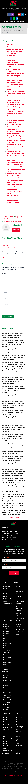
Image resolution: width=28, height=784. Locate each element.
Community (6, 713)
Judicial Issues (5, 733)
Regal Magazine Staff (19, 741)
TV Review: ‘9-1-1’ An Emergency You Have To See (15, 147)
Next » (18, 517)
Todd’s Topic (7, 604)
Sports (16, 582)
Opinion (4, 582)
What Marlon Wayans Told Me (11, 491)
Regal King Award (6, 747)
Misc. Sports (19, 608)
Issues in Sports (18, 605)
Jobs (4, 683)
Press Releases (18, 730)
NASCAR (18, 611)
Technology (7, 695)
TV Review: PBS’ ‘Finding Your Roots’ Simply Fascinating (15, 107)
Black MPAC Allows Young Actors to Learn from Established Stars (16, 100)
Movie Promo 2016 (20, 718)
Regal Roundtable (7, 661)
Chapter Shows (9, 221)
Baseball (18, 586)
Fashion (18, 624)
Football (18, 596)
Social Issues (7, 751)
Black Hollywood (6, 625)
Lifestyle (17, 620)
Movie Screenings (19, 726)
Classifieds (14, 779)
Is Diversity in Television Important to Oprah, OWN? (15, 76)
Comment (5, 273)
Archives (17, 753)
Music (5, 655)
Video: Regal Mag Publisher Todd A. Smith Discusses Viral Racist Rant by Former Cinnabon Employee (13, 335)
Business (5, 672)
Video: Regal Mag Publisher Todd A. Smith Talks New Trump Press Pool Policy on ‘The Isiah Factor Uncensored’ (14, 465)
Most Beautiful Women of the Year (6, 649)
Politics (5, 593)
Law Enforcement (7, 738)
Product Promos (18, 735)
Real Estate (7, 692)
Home (4, 30)
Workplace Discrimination (8, 699)
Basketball (19, 589)
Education (6, 724)
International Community (7, 728)
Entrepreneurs (7, 680)
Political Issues (5, 718)
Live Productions (7, 642)
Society (5, 601)
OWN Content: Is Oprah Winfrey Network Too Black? (15, 87)
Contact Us (20, 775)
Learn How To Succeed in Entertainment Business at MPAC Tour (15, 120)
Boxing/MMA (20, 591)
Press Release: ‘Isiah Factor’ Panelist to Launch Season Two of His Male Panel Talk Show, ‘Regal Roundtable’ (16, 178)
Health (18, 627)
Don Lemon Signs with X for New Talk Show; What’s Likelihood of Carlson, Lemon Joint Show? (15, 189)
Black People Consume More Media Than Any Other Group (15, 51)
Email (6, 565)
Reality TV (10, 58)
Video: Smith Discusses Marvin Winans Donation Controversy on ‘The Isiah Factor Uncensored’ (13, 357)
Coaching (19, 594)
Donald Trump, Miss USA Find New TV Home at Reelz (15, 113)
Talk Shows (11, 60)
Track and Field (19, 615)
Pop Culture (7, 657)
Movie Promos (20, 722)
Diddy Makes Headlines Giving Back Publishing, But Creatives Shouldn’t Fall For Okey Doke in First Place (16, 167)
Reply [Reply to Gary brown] (3, 257)
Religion (5, 596)
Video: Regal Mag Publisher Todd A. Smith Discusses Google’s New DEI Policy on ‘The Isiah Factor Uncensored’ (14, 397)
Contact (5, 528)
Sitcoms (10, 45)
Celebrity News (6, 635)
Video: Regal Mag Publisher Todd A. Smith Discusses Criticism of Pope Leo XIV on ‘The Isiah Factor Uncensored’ (13, 364)
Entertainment (11, 30)
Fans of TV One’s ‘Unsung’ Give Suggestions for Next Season (16, 93)
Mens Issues (20, 629)
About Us (17, 713)
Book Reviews (7, 722)
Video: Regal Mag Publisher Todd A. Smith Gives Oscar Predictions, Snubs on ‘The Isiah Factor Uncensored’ (13, 487)
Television (20, 30)
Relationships (20, 632)
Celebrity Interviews (6, 630)
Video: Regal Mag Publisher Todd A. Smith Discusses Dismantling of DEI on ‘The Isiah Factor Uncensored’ (13, 480)
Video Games (20, 618)
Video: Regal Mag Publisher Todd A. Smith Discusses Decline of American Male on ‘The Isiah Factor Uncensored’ (13, 351)
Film (4, 638)
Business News (6, 677)
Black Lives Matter (6, 587)
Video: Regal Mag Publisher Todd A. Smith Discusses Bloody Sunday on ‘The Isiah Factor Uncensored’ (12, 458)
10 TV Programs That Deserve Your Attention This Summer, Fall (15, 127)
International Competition (20, 600)
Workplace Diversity (6, 703)
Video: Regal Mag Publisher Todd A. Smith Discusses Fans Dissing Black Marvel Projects (12, 412)
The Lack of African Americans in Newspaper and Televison (15, 65)
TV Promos (19, 746)
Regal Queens (6, 753)
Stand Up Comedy (6, 666)
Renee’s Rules (7, 599)
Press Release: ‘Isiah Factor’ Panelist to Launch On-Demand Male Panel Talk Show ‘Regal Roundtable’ (16, 155)
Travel (17, 634)
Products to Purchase (7, 689)
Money (5, 685)
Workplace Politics (6, 708)
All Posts (16, 230)
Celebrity (6, 591)
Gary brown (6, 245)
